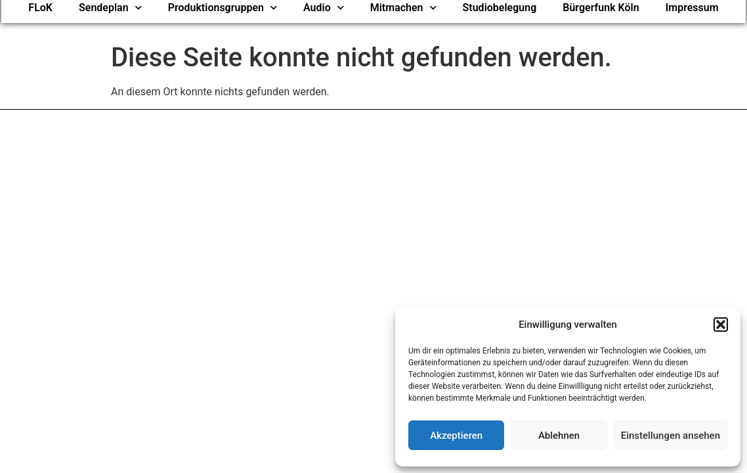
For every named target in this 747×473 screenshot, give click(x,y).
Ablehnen (559, 435)
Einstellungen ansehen (670, 435)
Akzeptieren (456, 435)
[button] (720, 324)
